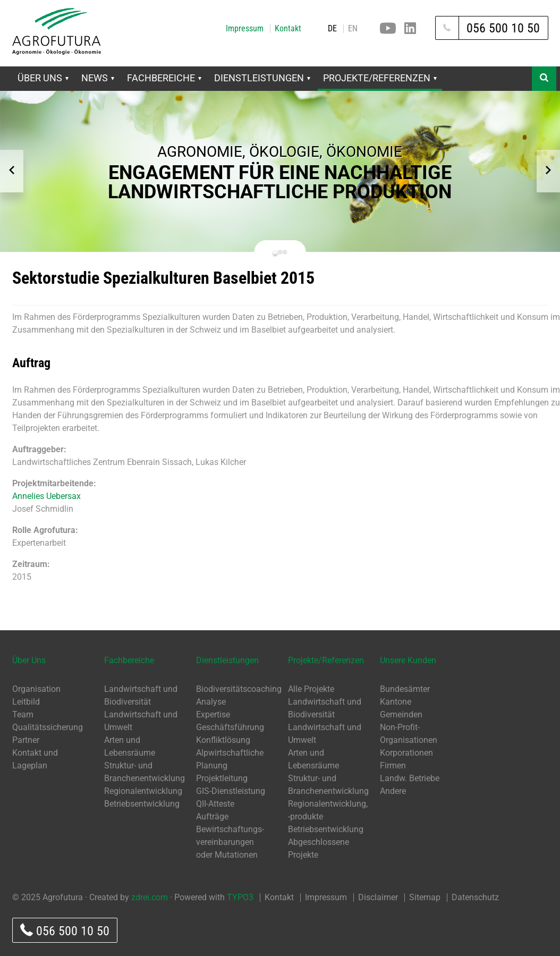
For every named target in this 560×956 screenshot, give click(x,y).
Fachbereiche (164, 77)
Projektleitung (222, 778)
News (97, 77)
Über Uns (43, 77)
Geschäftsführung (230, 727)
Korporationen (406, 753)
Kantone (395, 702)
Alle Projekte (311, 689)
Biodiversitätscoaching (239, 689)
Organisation (36, 689)
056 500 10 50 (64, 930)
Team (22, 714)
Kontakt (288, 28)
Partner (25, 740)
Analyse (211, 702)
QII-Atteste (215, 804)
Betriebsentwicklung (142, 804)
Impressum (245, 28)
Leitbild (26, 702)
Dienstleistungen (262, 77)
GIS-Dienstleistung (230, 791)
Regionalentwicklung (143, 791)
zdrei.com (149, 897)
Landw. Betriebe (409, 778)
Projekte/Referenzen (380, 77)
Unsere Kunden (408, 660)
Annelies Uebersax (46, 496)
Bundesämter (405, 689)
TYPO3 (240, 897)
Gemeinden (401, 714)
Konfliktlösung (223, 740)
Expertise (213, 714)
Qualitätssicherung (47, 727)
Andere (393, 791)
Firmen (393, 765)
